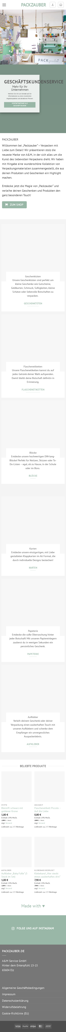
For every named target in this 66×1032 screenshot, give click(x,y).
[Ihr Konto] (52, 5)
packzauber (33, 5)
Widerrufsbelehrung (14, 1007)
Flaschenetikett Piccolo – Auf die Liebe (47, 809)
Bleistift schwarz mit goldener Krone (12, 809)
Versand (8, 823)
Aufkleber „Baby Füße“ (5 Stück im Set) (14, 875)
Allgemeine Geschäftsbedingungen (23, 988)
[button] (4, 5)
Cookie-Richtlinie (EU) (15, 1013)
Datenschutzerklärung (15, 1001)
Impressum (8, 994)
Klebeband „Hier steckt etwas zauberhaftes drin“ (47, 875)
